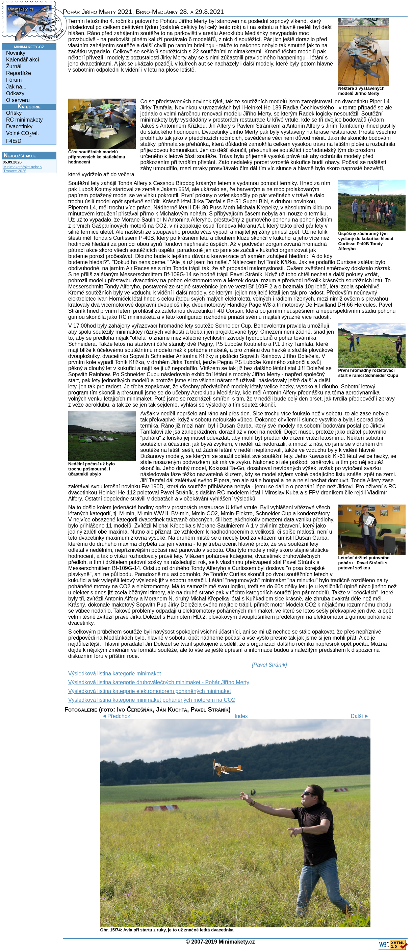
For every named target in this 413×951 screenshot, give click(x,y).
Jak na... (16, 86)
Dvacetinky (19, 126)
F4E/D (13, 141)
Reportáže (18, 73)
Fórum (14, 80)
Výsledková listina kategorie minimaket (114, 673)
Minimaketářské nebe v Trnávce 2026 (22, 169)
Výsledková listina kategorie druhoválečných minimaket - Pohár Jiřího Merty (158, 682)
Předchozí (116, 716)
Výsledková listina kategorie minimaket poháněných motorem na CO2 (151, 700)
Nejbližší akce (20, 155)
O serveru (18, 100)
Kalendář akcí (22, 59)
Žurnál (13, 66)
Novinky (15, 53)
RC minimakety (24, 120)
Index (241, 716)
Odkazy (15, 93)
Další (360, 716)
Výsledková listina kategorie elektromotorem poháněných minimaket (149, 691)
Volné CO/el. (22, 133)
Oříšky (14, 113)
